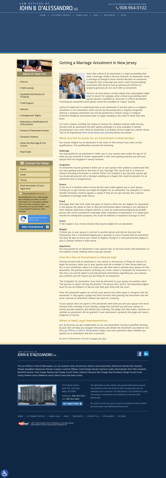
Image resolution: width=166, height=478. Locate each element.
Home (43, 15)
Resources (109, 15)
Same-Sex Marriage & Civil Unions (33, 144)
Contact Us (93, 416)
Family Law (82, 15)
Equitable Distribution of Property (32, 95)
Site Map (122, 416)
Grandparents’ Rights (30, 115)
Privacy (31, 220)
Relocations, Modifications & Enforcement (34, 123)
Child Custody (27, 88)
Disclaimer (108, 416)
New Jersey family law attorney (97, 132)
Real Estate (25, 151)
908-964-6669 (72, 399)
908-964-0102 (131, 7)
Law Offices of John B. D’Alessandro (80, 330)
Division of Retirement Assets (34, 130)
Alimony (24, 109)
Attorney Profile (60, 15)
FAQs (95, 15)
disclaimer (40, 193)
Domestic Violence (29, 136)
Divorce (24, 81)
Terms (36, 220)
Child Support (27, 103)
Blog (123, 15)
